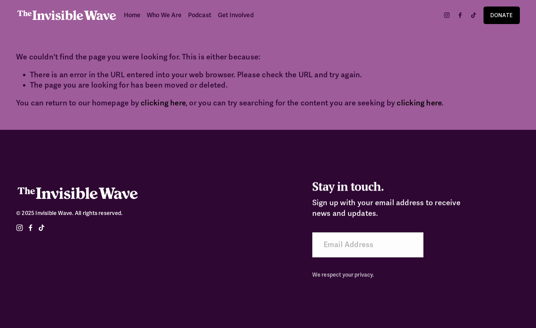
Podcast (199, 15)
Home (132, 15)
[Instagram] (446, 15)
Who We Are (164, 15)
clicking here (163, 103)
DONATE (501, 15)
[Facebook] (460, 15)
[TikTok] (473, 15)
